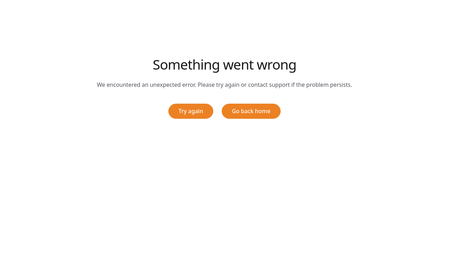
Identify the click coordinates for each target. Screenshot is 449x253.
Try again (191, 111)
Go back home (251, 111)
